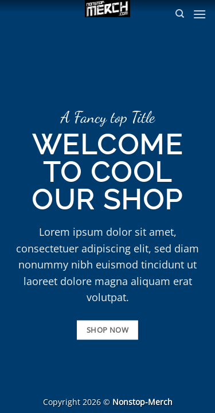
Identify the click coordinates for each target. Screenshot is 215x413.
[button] (199, 14)
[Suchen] (179, 14)
